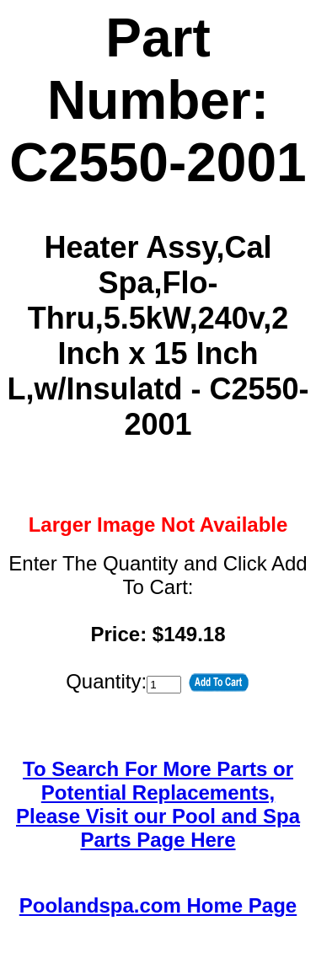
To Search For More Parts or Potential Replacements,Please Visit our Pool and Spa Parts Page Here (158, 804)
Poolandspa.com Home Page (158, 905)
